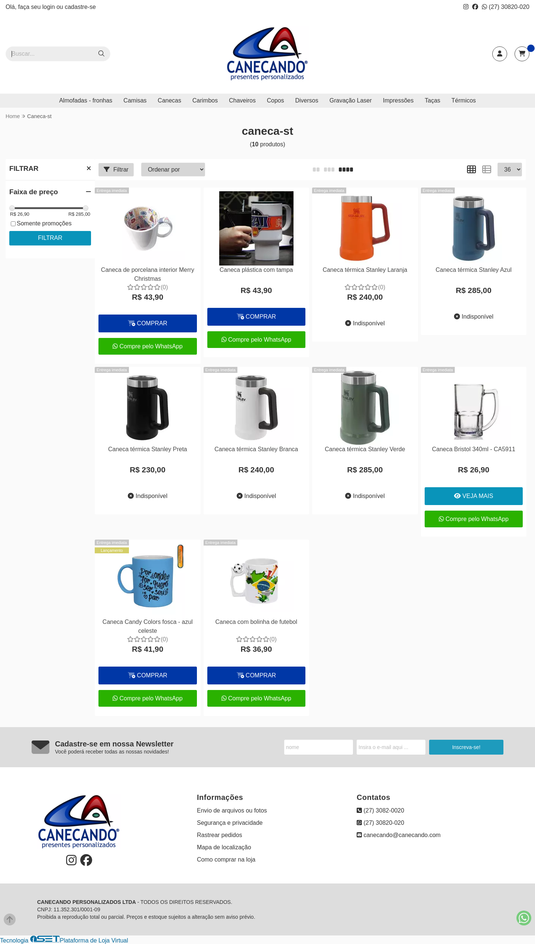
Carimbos (205, 100)
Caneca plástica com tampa (256, 270)
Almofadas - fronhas (85, 100)
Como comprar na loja (226, 859)
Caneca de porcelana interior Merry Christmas (147, 274)
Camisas (134, 100)
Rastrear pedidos (219, 835)
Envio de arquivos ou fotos (232, 810)
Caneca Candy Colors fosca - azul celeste (148, 626)
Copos (275, 100)
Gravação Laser (351, 100)
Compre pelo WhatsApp (147, 346)
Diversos (306, 100)
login (49, 7)
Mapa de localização (224, 847)
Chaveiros (242, 100)
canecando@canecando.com (399, 835)
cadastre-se (80, 7)
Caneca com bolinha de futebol (256, 622)
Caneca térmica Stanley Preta (147, 449)
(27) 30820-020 (505, 7)
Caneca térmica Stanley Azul (473, 270)
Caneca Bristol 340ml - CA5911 (473, 449)
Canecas (169, 100)
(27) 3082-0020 (380, 810)
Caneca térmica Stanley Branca (256, 449)
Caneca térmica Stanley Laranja (364, 270)
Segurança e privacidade (230, 823)
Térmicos (463, 100)
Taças (432, 100)
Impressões (398, 100)
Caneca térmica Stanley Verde (365, 449)
